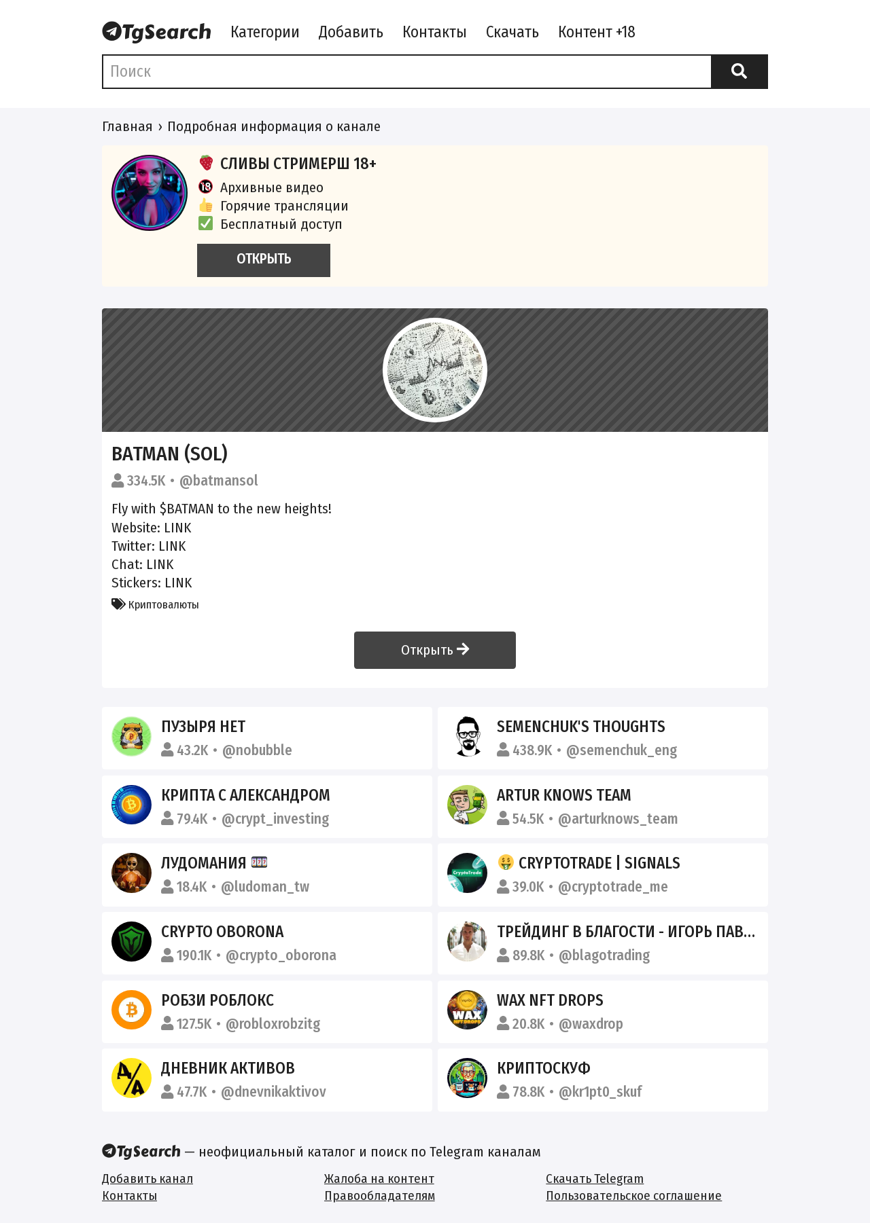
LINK (177, 527)
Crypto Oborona (222, 931)
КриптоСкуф (544, 1068)
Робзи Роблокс (217, 1000)
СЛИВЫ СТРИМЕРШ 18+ (287, 163)
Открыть (435, 650)
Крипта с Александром (245, 795)
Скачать (512, 31)
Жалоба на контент (379, 1178)
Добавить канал (147, 1178)
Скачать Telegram (595, 1178)
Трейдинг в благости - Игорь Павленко (643, 931)
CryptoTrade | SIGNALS (589, 863)
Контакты (434, 31)
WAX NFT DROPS (550, 1000)
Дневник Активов (228, 1068)
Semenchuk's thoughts (581, 726)
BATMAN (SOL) (169, 454)
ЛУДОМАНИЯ (214, 863)
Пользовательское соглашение (634, 1195)
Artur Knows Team (564, 795)
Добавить (351, 31)
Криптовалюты (155, 604)
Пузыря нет (203, 726)
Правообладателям (379, 1195)
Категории (265, 31)
